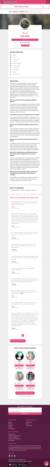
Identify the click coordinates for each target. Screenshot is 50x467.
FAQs (27, 424)
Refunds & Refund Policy (14, 435)
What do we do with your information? (14, 439)
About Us (10, 424)
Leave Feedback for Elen (17, 341)
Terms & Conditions (13, 437)
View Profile (19, 367)
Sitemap (30, 461)
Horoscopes (11, 428)
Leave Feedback (25, 45)
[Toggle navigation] (48, 2)
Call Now (25, 39)
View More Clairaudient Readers (25, 393)
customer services (21, 448)
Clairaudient (21, 11)
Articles (10, 427)
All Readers (15, 11)
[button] (25, 6)
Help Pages (29, 425)
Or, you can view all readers (25, 396)
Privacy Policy (11, 434)
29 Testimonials (25, 42)
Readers (10, 425)
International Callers (21, 461)
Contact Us (29, 422)
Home (10, 11)
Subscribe (25, 413)
